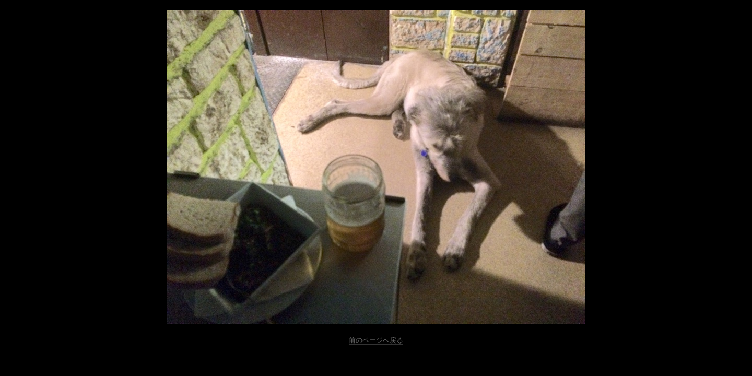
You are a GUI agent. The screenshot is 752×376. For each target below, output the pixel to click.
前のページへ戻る (376, 340)
